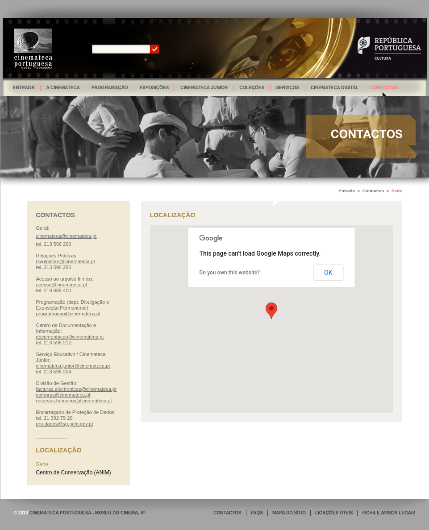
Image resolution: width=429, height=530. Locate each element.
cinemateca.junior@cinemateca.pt (73, 366)
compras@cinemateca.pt (63, 395)
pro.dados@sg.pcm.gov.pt (64, 423)
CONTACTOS (227, 512)
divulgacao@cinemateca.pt (65, 261)
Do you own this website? (230, 272)
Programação (110, 87)
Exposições (154, 87)
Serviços (287, 87)
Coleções (251, 87)
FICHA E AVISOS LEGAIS (388, 512)
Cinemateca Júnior (204, 87)
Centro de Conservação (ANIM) (73, 472)
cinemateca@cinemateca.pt (66, 236)
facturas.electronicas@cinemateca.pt (76, 389)
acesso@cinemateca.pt (61, 284)
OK (328, 272)
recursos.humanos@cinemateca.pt (74, 400)
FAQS (257, 512)
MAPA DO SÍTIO (289, 512)
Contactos (384, 87)
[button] (271, 310)
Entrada (24, 87)
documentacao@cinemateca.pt (70, 337)
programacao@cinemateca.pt (68, 313)
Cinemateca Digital (335, 87)
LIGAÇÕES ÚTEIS (334, 512)
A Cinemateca (63, 87)
